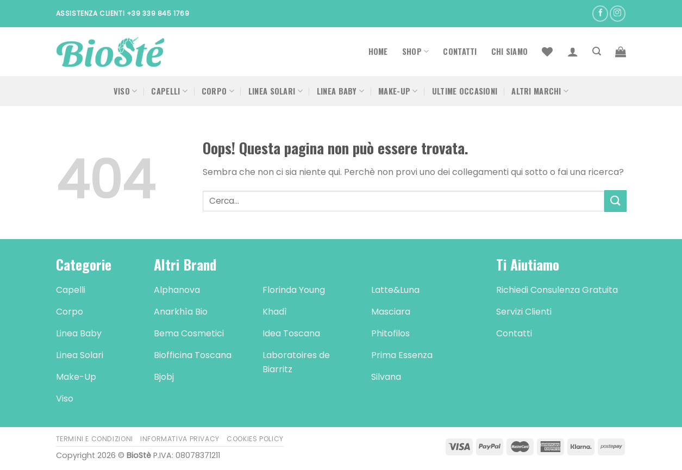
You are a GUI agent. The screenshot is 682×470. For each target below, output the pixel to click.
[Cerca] (596, 51)
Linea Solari (275, 91)
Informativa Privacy (180, 438)
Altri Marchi (539, 91)
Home (378, 51)
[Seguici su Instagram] (617, 13)
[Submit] (615, 200)
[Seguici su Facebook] (600, 13)
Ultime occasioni (465, 91)
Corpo (218, 91)
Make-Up (398, 91)
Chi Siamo (509, 51)
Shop (415, 51)
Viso (125, 91)
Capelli (169, 91)
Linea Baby (340, 91)
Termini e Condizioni (94, 438)
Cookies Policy (255, 438)
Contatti (460, 51)
